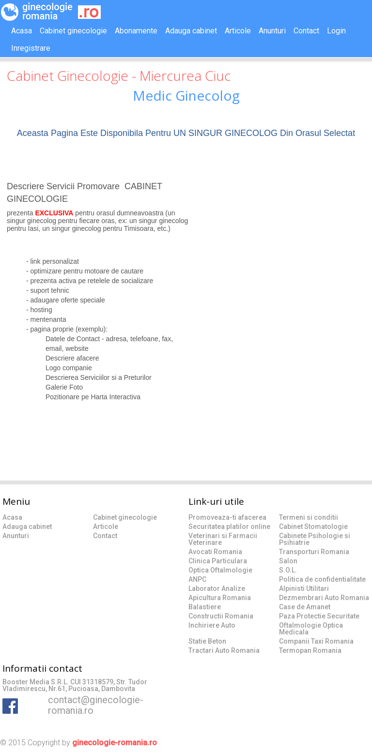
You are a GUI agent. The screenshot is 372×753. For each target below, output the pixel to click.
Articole (238, 30)
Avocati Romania (215, 551)
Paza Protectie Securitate (319, 616)
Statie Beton (207, 641)
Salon (288, 560)
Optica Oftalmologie (220, 570)
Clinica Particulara (217, 560)
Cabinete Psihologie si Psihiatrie (314, 539)
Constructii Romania (220, 616)
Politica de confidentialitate (322, 579)
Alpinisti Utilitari (304, 588)
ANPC (197, 579)
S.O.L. (288, 570)
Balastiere (204, 606)
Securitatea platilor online (229, 526)
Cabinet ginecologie (73, 30)
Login (336, 30)
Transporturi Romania (314, 551)
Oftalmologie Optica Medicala (311, 628)
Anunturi (272, 30)
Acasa (21, 30)
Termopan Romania (310, 650)
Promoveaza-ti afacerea (227, 517)
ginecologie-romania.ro (114, 742)
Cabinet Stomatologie (313, 526)
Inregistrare (30, 48)
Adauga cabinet (191, 30)
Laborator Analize (216, 588)
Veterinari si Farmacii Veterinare (222, 539)
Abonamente (136, 30)
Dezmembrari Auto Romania (324, 597)
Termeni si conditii (308, 517)
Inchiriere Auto (211, 625)
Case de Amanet (304, 606)
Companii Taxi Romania (316, 641)
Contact (306, 30)
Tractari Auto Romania (224, 650)
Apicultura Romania (219, 597)
